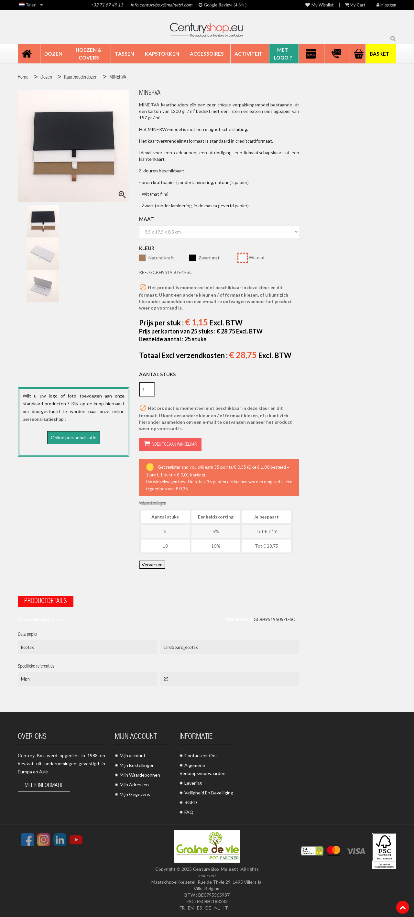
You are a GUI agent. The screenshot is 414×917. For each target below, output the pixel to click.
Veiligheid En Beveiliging (208, 792)
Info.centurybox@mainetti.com (161, 4)
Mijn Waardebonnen (140, 775)
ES (199, 908)
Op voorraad (33, 619)
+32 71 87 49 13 (107, 4)
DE (208, 908)
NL (217, 908)
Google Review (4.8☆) (224, 5)
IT (225, 908)
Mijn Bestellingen (137, 765)
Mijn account (133, 755)
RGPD (190, 802)
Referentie (240, 619)
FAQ (188, 812)
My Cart (355, 5)
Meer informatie (44, 786)
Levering (193, 783)
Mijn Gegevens (135, 794)
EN (191, 908)
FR (182, 908)
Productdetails (45, 601)
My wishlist (319, 5)
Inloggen (386, 5)
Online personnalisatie (73, 437)
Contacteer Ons (201, 755)
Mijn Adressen (134, 784)
